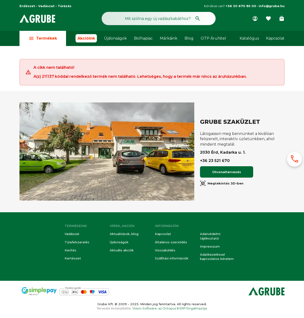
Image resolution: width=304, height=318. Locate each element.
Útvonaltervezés (226, 172)
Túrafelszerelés (77, 242)
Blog (189, 38)
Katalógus (249, 38)
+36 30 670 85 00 (241, 6)
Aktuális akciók (122, 250)
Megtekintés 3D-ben (221, 183)
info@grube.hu (272, 6)
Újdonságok (115, 38)
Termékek (42, 38)
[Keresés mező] (159, 18)
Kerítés (70, 250)
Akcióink (86, 38)
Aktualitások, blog (124, 234)
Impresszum (210, 246)
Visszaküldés (165, 250)
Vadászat (72, 234)
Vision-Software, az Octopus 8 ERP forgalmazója (169, 308)
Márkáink (168, 38)
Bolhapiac (143, 38)
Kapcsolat (275, 38)
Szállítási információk (171, 258)
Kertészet (73, 258)
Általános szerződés (171, 242)
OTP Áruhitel (213, 38)
